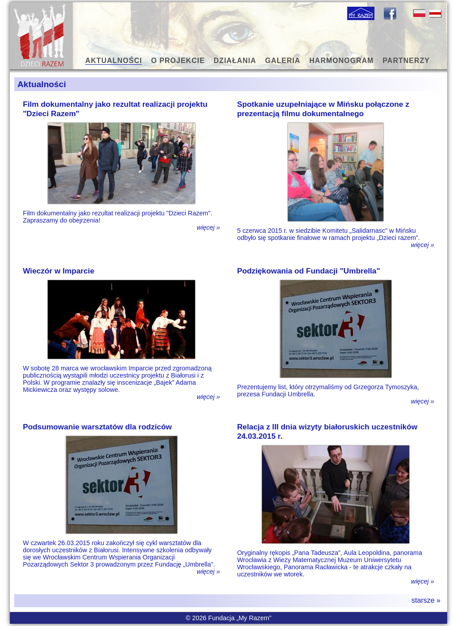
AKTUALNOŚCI (113, 60)
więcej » (208, 227)
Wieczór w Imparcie (58, 270)
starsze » (425, 600)
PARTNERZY (406, 60)
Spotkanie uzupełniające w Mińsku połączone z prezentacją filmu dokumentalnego (323, 109)
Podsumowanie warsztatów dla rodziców (97, 426)
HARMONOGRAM (341, 60)
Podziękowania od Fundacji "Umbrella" (308, 270)
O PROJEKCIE (177, 60)
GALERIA (282, 60)
